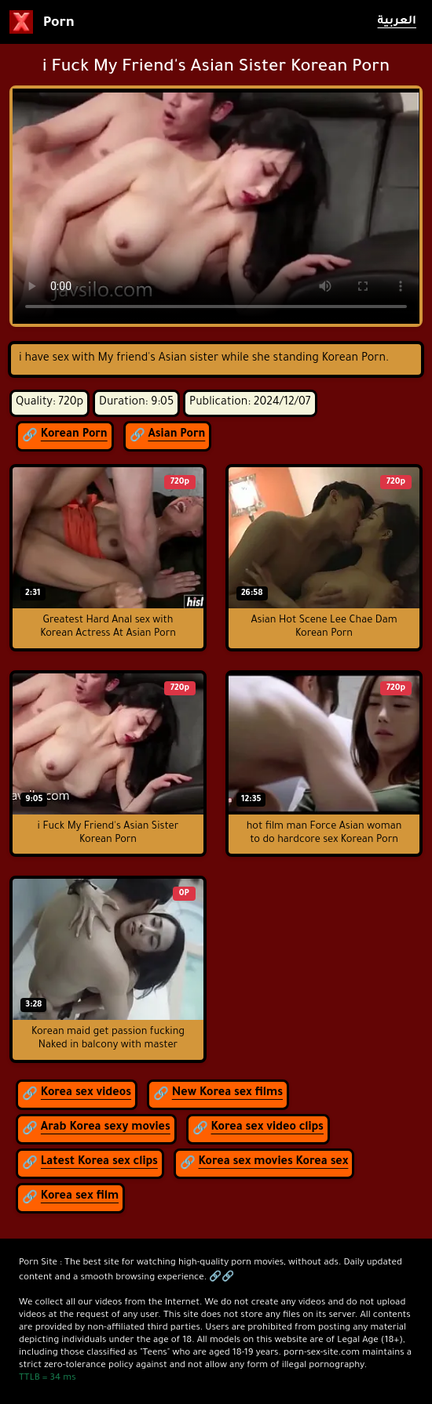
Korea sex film (80, 1197)
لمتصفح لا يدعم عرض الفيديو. (216, 206)
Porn (42, 22)
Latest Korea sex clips (99, 1162)
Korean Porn (74, 435)
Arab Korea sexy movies (105, 1128)
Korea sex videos (86, 1093)
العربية (397, 22)
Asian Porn (176, 435)
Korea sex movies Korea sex (274, 1162)
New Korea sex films (227, 1093)
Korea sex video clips (267, 1128)
